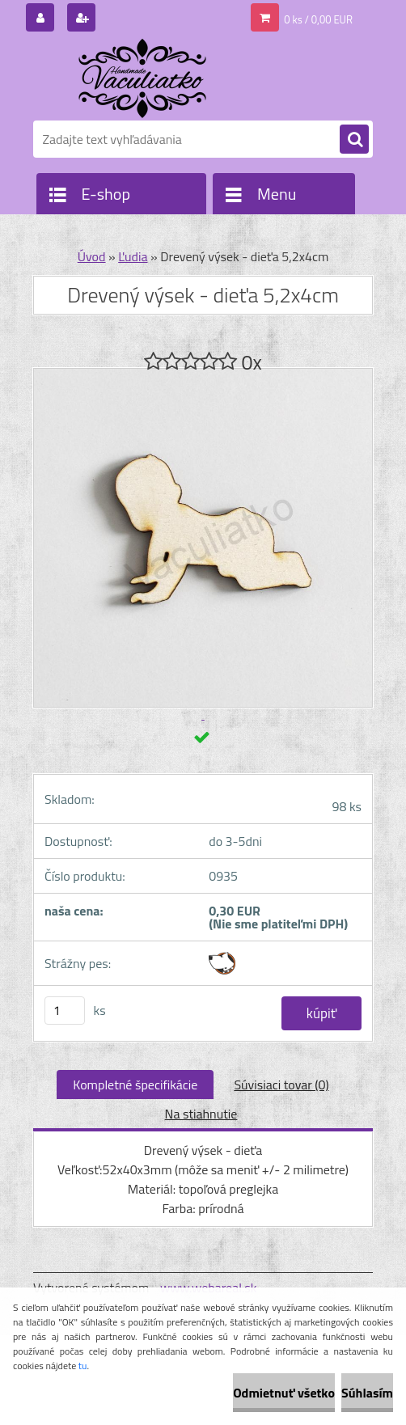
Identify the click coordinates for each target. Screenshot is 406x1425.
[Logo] (144, 78)
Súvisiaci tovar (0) (281, 1084)
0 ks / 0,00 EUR (318, 19)
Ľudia (132, 256)
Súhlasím (367, 1392)
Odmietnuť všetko (284, 1392)
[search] (354, 140)
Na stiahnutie (201, 1113)
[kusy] (64, 1010)
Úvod (92, 256)
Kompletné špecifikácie (135, 1084)
